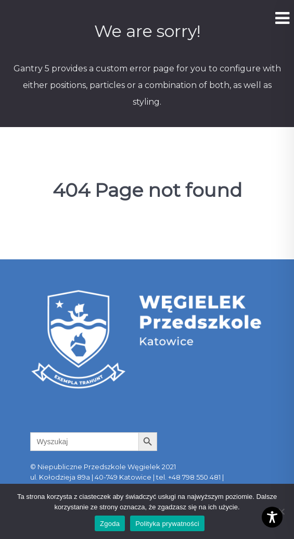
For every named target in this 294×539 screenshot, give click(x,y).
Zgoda (110, 524)
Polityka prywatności (167, 524)
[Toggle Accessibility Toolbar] (272, 517)
